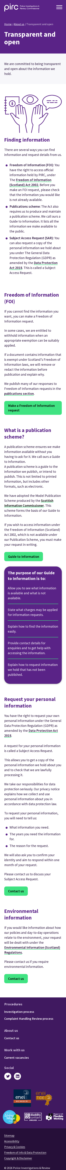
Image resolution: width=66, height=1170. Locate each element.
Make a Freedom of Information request (31, 407)
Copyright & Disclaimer (18, 1158)
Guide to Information (23, 556)
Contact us (16, 891)
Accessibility (11, 1141)
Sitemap (9, 1135)
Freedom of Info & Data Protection (25, 1152)
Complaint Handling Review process (28, 1019)
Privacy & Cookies (14, 1147)
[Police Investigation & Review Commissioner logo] (21, 8)
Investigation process (19, 1012)
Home (8, 24)
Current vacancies (16, 1058)
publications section (19, 393)
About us (19, 24)
